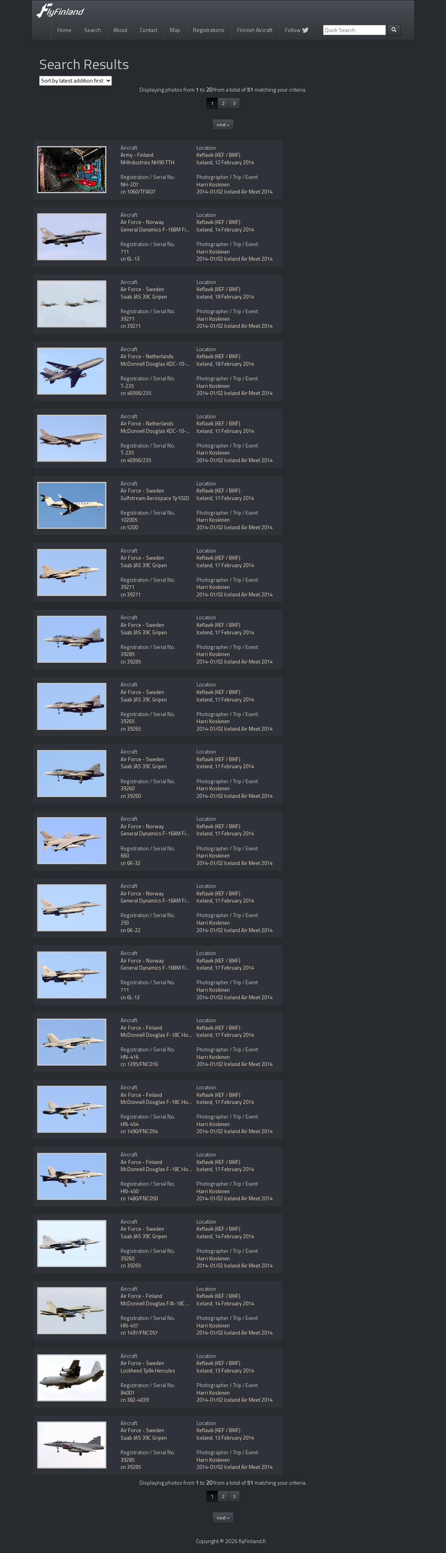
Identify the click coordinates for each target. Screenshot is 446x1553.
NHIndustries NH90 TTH (147, 162)
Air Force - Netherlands (147, 356)
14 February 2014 (234, 229)
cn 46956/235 (136, 393)
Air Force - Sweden (142, 289)
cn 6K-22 (130, 930)
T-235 (127, 386)
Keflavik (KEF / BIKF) (218, 155)
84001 (127, 1393)
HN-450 (129, 1191)
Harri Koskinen (213, 184)
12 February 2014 (234, 162)
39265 (127, 721)
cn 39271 (131, 326)
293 (125, 923)
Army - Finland (137, 155)
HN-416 (129, 1057)
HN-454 (129, 1124)
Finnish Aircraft (254, 30)
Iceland (204, 162)
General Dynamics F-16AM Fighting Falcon (169, 833)
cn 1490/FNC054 (139, 1131)
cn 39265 (131, 729)
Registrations (209, 30)
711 (125, 252)
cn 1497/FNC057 (139, 1333)
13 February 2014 (234, 1370)
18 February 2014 (234, 297)
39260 (127, 788)
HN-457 (129, 1325)
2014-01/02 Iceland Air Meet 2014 (234, 192)
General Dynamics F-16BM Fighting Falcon (169, 229)
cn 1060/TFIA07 (138, 192)
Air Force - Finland (141, 1028)
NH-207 (129, 184)
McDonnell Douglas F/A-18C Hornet (161, 1303)
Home (64, 30)
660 (125, 855)
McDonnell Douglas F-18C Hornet (159, 1035)
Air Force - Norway (142, 222)
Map (175, 30)
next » (223, 124)
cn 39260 (131, 796)
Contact (148, 30)
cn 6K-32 (130, 863)
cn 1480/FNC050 (139, 1198)
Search (92, 30)
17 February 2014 (234, 431)
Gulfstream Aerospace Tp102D (155, 498)
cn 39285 (131, 662)
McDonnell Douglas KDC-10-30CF (159, 364)
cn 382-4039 (135, 1400)
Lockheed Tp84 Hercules (148, 1370)
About (120, 30)
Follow (297, 30)
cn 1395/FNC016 (139, 1064)
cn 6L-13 (130, 259)
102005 (129, 520)
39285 (127, 654)
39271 (127, 319)
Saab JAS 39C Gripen (144, 297)
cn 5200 (129, 527)
